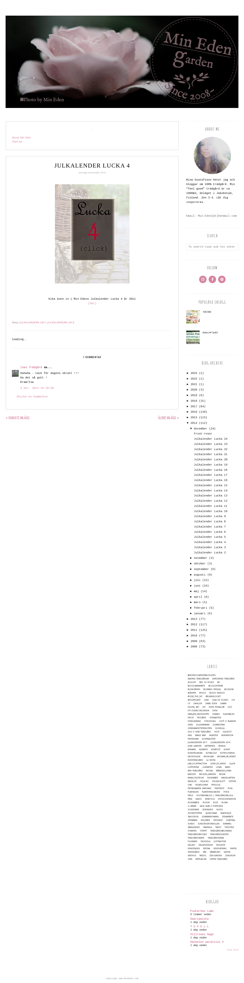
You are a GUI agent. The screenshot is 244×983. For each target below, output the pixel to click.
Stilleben (205, 820)
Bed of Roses (206, 682)
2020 (194, 389)
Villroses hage (202, 934)
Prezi (190, 795)
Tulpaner (192, 841)
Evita (215, 711)
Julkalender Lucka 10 (210, 511)
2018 (194, 401)
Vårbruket (215, 852)
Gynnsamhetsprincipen (200, 728)
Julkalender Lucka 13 (210, 495)
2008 (194, 646)
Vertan (206, 848)
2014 (194, 423)
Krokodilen (194, 757)
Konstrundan (195, 753)
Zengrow (230, 856)
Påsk (190, 799)
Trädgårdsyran (216, 838)
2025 (194, 373)
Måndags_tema (223, 771)
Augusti (192, 682)
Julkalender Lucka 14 (210, 490)
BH (218, 682)
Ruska (224, 803)
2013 (194, 619)
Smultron (193, 817)
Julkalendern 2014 (60, 322)
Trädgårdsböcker (197, 834)
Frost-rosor (203, 433)
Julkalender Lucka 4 (210, 542)
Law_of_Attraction (197, 764)
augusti (200, 574)
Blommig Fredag (212, 689)
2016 (194, 412)
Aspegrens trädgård (223, 679)
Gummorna (219, 725)
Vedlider (220, 845)
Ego (230, 707)
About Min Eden (21, 137)
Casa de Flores (220, 700)
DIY (203, 707)
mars (197, 602)
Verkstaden (194, 848)
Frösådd (201, 718)
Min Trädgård (195, 771)
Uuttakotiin (220, 841)
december (200, 428)
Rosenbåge (193, 803)
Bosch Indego (217, 693)
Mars (227, 767)
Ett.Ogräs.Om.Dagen (198, 711)
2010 (194, 635)
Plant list (17, 141)
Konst (227, 749)
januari (200, 613)
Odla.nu (204, 781)
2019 (194, 395)
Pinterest (219, 788)
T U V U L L (199, 926)
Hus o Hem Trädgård (199, 732)
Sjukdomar (211, 813)
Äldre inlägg (167, 417)
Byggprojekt (194, 700)
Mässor (192, 774)
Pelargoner (201, 785)
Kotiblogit (211, 753)
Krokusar (209, 757)
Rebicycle (210, 799)
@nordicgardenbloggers (202, 675)
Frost (191, 718)
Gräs (190, 725)
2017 (194, 406)
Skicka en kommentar (32, 396)
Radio (199, 799)
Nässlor (192, 781)
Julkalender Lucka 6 (210, 532)
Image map (200, 735)
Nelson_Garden (207, 774)
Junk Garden (194, 746)
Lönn (219, 767)
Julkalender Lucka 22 (210, 449)
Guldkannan (202, 725)
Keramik (192, 749)
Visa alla (232, 950)
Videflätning (220, 848)
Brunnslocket (213, 696)
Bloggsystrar (215, 686)
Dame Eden (211, 703)
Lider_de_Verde (218, 764)
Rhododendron (227, 799)
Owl (190, 785)
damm (223, 703)
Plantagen (193, 792)
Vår (204, 852)
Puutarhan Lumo (202, 911)
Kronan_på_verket (226, 757)
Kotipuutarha (227, 753)
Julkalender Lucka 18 (210, 470)
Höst (216, 732)
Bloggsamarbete (196, 686)
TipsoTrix (229, 827)
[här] (92, 303)
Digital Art (193, 707)
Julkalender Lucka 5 (210, 537)
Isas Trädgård (31, 367)
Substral (230, 820)
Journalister (209, 739)
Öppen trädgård (218, 859)
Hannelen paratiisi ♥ (207, 942)
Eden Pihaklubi (216, 707)
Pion (230, 788)
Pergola (215, 785)
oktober (200, 563)
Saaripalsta (199, 919)
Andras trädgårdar (198, 679)
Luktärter (207, 767)
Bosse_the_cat (195, 696)
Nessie (222, 774)
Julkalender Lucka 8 (210, 521)
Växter (227, 852)
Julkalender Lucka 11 (210, 506)
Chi (233, 700)
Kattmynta (210, 746)
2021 (194, 384)
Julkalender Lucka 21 (210, 454)
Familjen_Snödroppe (198, 714)
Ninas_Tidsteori (196, 778)
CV (189, 703)
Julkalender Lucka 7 (210, 526)
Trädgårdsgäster (219, 834)
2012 (194, 624)
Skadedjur (225, 813)
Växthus (192, 856)
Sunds (191, 824)
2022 (194, 378)
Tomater (192, 831)
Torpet (203, 831)
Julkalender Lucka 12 (210, 501)
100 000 (207, 311)
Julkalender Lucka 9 (210, 516)
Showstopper (195, 813)
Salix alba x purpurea (211, 806)
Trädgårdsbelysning (221, 831)
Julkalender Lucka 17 (210, 475)
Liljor (232, 764)
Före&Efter (215, 718)
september (201, 569)
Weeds (202, 856)
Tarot (218, 827)
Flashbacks (228, 714)
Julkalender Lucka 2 (210, 552)
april (198, 597)
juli (197, 580)
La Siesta (210, 760)
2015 (194, 417)
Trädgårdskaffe (196, 838)
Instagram (193, 739)
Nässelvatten (228, 778)
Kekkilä (221, 746)
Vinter (233, 848)
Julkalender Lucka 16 (210, 480)
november (200, 558)
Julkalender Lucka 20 (210, 459)
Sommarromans (210, 817)
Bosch (202, 693)
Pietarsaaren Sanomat (199, 788)
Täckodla (205, 841)
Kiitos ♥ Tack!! (210, 332)
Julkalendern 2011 (32, 322)
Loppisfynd (193, 767)
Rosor (206, 803)
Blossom (229, 689)
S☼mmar (192, 806)
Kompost (215, 749)
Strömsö (218, 820)
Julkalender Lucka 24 (210, 439)
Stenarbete (227, 817)
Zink (190, 859)
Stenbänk (192, 820)
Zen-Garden (215, 856)
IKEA (190, 735)
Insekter (213, 735)
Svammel (227, 824)
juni (197, 585)
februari (200, 608)
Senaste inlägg (18, 417)
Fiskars (216, 714)
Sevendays (207, 810)
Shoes (219, 810)
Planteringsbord (211, 792)
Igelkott (227, 732)
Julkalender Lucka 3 (210, 547)
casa (206, 700)
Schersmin (193, 810)
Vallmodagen (206, 845)
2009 (194, 641)
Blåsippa (192, 693)
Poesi (226, 792)
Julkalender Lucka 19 (210, 464)
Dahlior (198, 703)
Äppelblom (201, 859)
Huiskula (219, 728)
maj (196, 591)
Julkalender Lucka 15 (210, 485)
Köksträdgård (195, 760)
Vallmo (191, 845)
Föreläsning (194, 721)
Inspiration (227, 735)
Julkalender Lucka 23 (210, 444)
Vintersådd (193, 852)
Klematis (203, 749)
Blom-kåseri (194, 689)
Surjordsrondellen (208, 824)
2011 (194, 630)
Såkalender (194, 827)
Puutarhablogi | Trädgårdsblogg (215, 795)
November (212, 778)
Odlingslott (218, 781)
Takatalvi (207, 827)
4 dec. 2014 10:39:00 (37, 388)
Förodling (210, 721)
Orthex (232, 781)
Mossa (209, 771)
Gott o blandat (227, 721)
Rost (215, 803)
